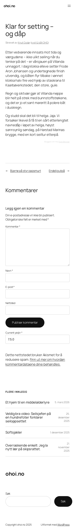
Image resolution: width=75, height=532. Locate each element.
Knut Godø (24, 42)
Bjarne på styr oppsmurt (25, 171)
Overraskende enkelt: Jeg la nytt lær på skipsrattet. (26, 447)
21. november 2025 (64, 447)
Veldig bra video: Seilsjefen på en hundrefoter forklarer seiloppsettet (28, 417)
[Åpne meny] (69, 6)
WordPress (63, 524)
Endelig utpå (57, 171)
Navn (9, 270)
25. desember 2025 (64, 417)
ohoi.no (9, 5)
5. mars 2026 (62, 402)
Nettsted (10, 303)
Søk (7, 494)
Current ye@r (13, 332)
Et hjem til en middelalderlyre (27, 402)
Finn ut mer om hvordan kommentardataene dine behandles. (35, 362)
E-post (10, 287)
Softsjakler (13, 432)
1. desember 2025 (60, 432)
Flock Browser (64, 141)
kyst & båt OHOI (40, 42)
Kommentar (12, 226)
